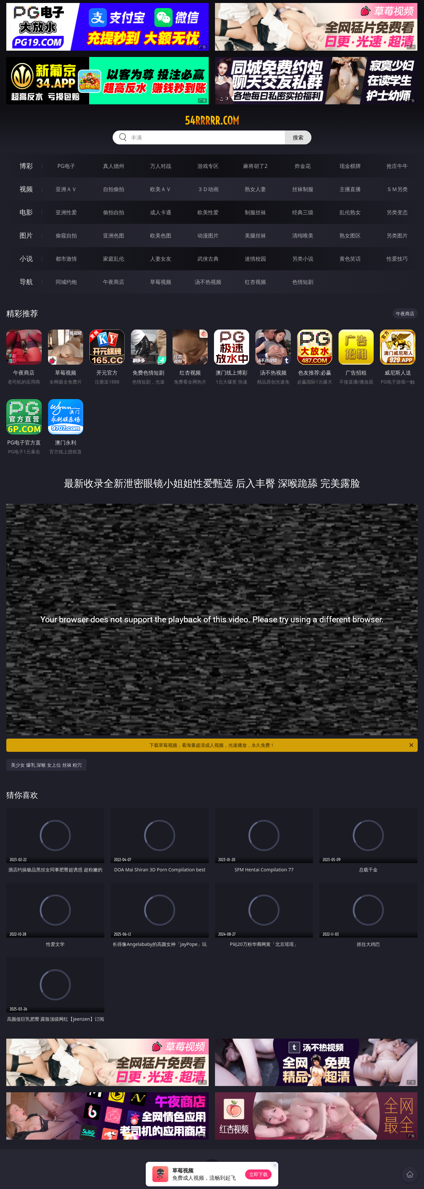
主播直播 (350, 189)
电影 (26, 212)
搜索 (298, 137)
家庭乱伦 (113, 258)
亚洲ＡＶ (66, 189)
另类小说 (302, 258)
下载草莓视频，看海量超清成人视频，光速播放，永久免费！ (281, 745)
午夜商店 (113, 281)
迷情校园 (255, 258)
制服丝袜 (255, 212)
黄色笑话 (350, 258)
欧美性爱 (208, 212)
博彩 (26, 165)
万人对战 (160, 166)
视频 (26, 188)
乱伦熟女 (350, 212)
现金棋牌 (350, 166)
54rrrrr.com (212, 120)
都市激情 (66, 258)
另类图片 (397, 235)
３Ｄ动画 (208, 189)
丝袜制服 (302, 189)
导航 (26, 281)
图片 (26, 235)
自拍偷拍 (113, 189)
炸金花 (303, 166)
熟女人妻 (255, 189)
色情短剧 (302, 281)
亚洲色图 (113, 235)
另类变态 (397, 212)
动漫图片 (208, 235)
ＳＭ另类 (397, 189)
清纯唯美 (302, 235)
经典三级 (302, 212)
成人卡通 (160, 212)
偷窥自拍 (66, 235)
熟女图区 (350, 235)
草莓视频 (160, 281)
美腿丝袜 (255, 235)
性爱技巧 (397, 258)
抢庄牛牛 (397, 166)
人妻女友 (160, 258)
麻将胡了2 (255, 166)
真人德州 (113, 166)
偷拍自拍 (113, 212)
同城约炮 (66, 281)
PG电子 (66, 166)
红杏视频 (255, 281)
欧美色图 (160, 235)
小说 (26, 258)
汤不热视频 (208, 281)
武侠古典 (208, 258)
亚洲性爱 (66, 212)
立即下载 (258, 1174)
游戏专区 (208, 166)
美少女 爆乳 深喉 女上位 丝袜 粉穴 (46, 765)
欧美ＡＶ (160, 189)
